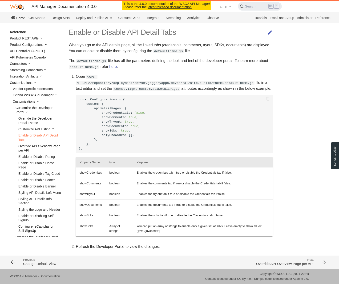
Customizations (21, 83)
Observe (212, 18)
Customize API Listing (34, 129)
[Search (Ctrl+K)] (260, 6)
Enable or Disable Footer (36, 180)
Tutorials (260, 18)
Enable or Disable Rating (36, 157)
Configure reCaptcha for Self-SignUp (35, 229)
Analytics (193, 18)
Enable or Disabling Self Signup (35, 218)
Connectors (19, 64)
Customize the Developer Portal (34, 110)
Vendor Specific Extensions (33, 89)
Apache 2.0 (300, 278)
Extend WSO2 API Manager (33, 95)
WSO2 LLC (284, 274)
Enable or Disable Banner (37, 186)
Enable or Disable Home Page (36, 165)
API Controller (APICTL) (27, 51)
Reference (323, 18)
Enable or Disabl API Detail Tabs (38, 137)
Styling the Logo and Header (39, 209)
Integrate (152, 18)
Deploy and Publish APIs (94, 18)
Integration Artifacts (24, 76)
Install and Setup (282, 18)
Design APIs (60, 18)
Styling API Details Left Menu (39, 193)
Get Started (36, 18)
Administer (304, 18)
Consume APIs (129, 18)
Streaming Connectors (27, 70)
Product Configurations (27, 45)
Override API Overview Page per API (39, 148)
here (113, 67)
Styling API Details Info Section (35, 201)
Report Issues (335, 156)
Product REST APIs (25, 38)
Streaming (173, 18)
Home (18, 17)
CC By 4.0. (244, 278)
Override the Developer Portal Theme (35, 120)
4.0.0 (223, 7)
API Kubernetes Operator (28, 57)
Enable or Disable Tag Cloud (39, 173)
